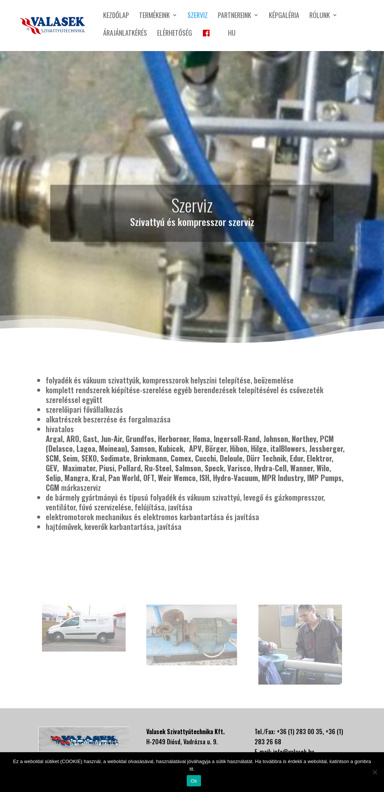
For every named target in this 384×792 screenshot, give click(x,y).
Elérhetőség (174, 34)
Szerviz (198, 16)
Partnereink (234, 16)
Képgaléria (284, 16)
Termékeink (154, 16)
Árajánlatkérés (125, 34)
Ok (193, 781)
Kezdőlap (116, 16)
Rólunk (319, 16)
